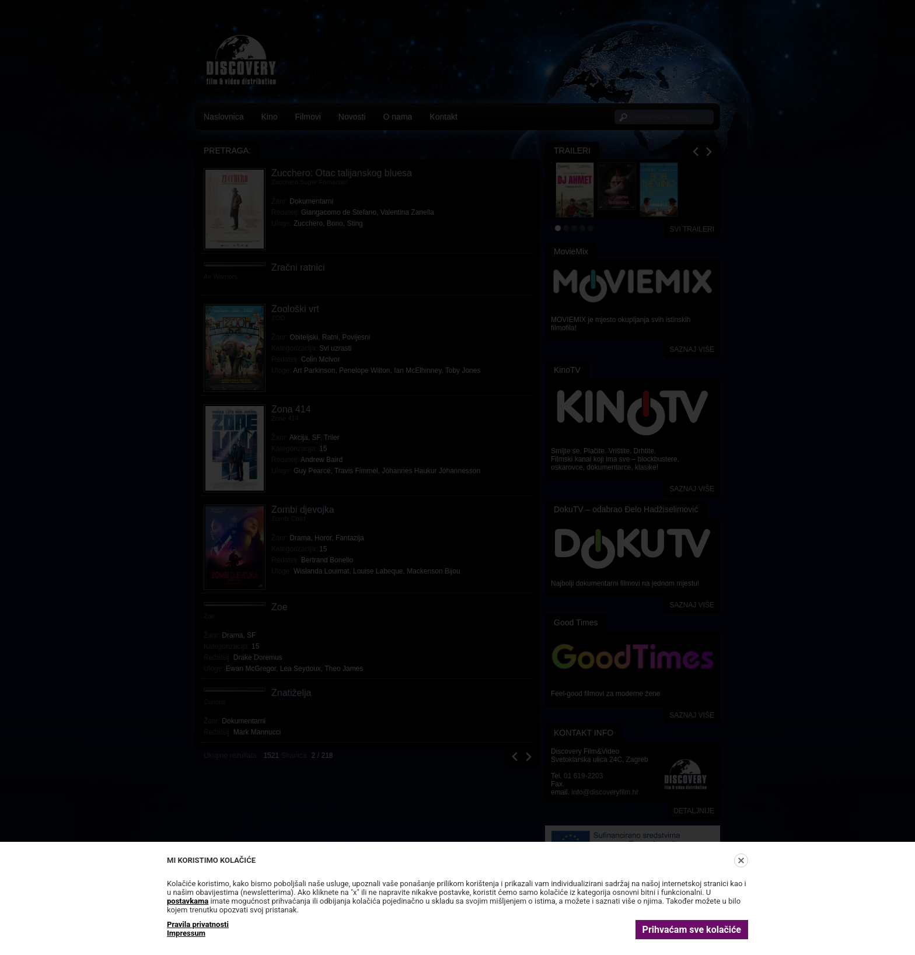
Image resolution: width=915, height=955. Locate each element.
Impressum (186, 933)
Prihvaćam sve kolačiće (691, 929)
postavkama (187, 901)
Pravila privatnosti (198, 924)
